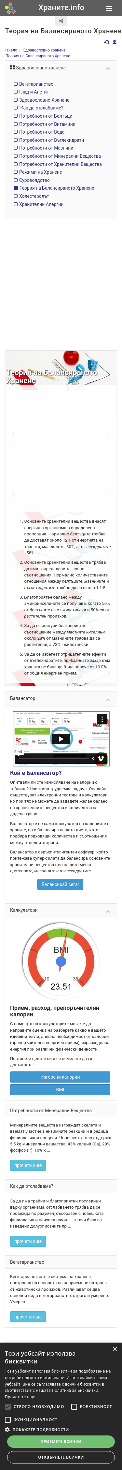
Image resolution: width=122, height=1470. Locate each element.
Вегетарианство (36, 84)
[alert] (61, 1406)
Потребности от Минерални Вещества (60, 156)
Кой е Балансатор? (35, 767)
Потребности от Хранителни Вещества (60, 164)
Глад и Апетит (34, 92)
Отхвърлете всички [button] (61, 1457)
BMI (60, 1080)
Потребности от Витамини (47, 124)
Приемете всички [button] (60, 1441)
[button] (61, 1429)
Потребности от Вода (41, 132)
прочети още (28, 1154)
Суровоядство (34, 180)
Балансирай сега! (60, 876)
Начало (10, 50)
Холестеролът (34, 196)
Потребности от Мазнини (46, 148)
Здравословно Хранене (44, 100)
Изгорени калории (60, 1067)
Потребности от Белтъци (45, 116)
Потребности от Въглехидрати (51, 140)
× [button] (114, 1349)
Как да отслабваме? (41, 108)
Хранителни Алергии (41, 204)
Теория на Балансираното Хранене (38, 56)
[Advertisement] (61, 283)
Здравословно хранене (44, 50)
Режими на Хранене (40, 172)
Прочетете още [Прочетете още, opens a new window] (20, 1397)
